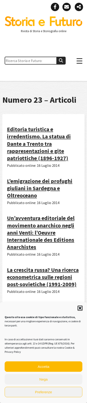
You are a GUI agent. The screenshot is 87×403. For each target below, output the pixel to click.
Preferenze (43, 392)
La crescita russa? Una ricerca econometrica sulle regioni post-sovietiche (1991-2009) (43, 277)
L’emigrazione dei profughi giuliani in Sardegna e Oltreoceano (39, 188)
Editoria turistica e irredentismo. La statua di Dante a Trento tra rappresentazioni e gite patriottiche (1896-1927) (39, 144)
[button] (80, 308)
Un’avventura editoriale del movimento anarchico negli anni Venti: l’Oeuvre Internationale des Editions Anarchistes (40, 232)
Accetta (43, 367)
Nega (43, 379)
